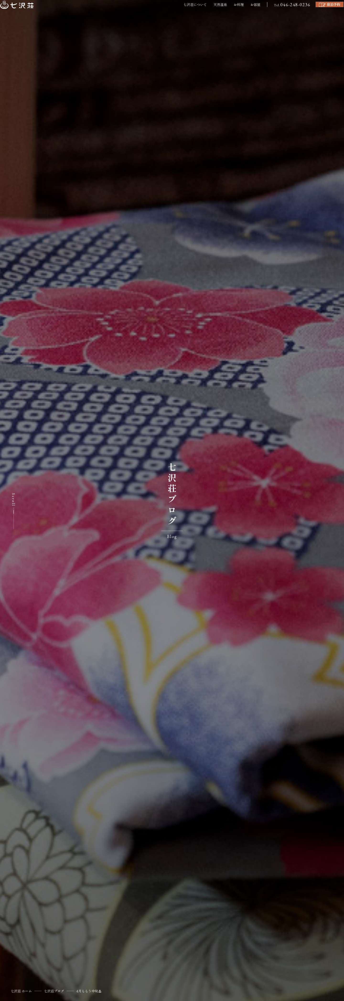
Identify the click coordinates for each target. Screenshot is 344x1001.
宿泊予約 (306, 12)
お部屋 (225, 12)
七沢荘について (165, 12)
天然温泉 (190, 12)
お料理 (208, 12)
